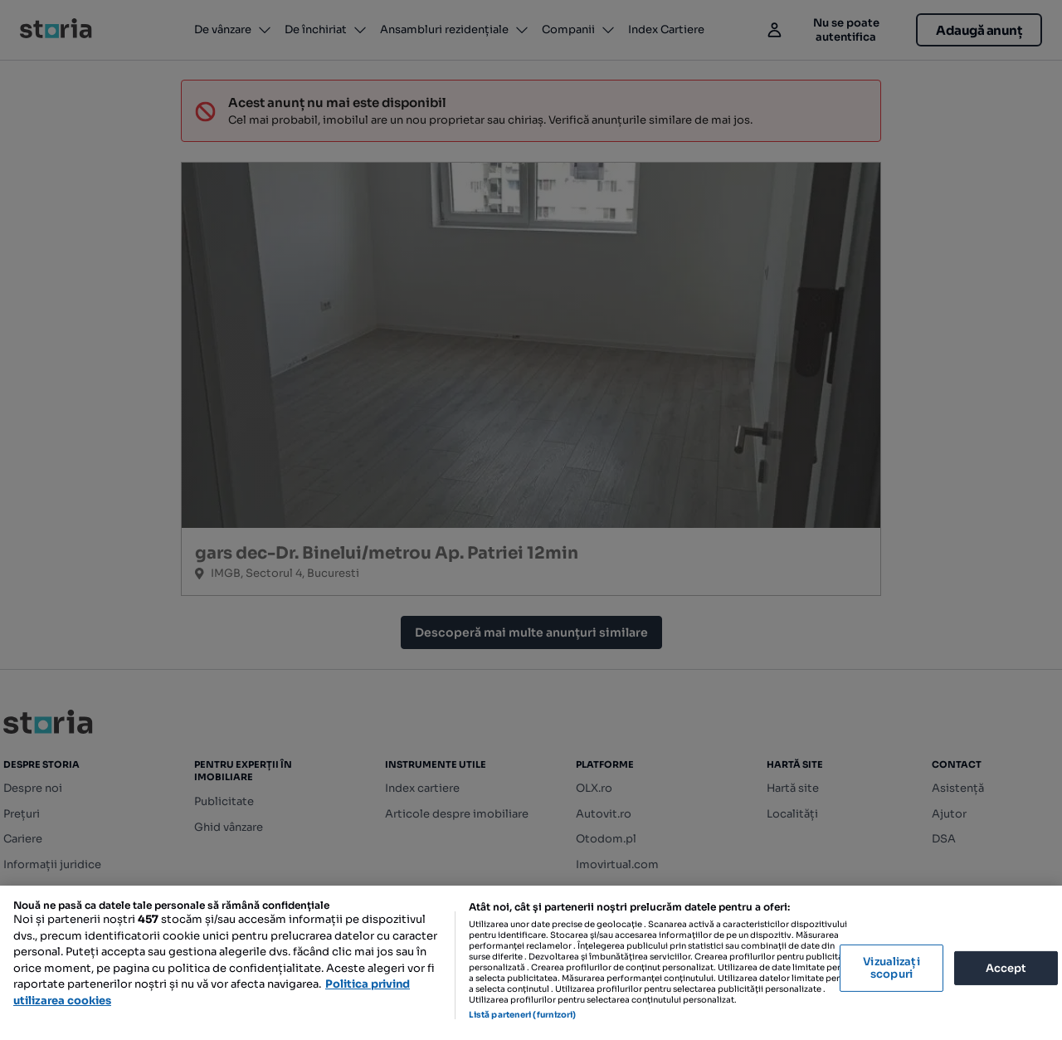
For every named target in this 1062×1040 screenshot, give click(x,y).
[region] (531, 963)
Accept (1006, 967)
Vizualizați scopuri (891, 968)
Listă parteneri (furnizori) (523, 1014)
